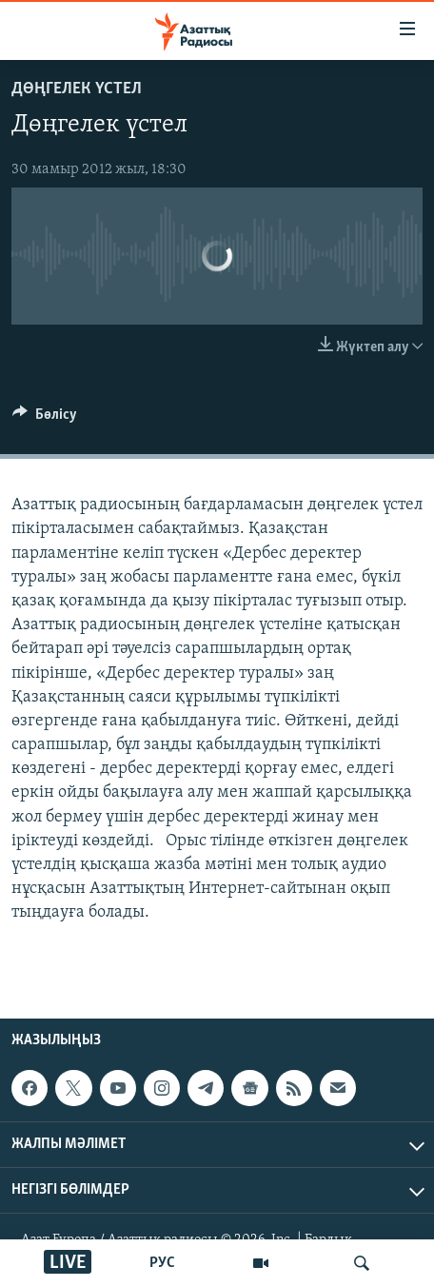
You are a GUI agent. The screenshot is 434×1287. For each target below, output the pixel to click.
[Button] (44, 419)
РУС (162, 1263)
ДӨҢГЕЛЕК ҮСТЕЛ (76, 89)
